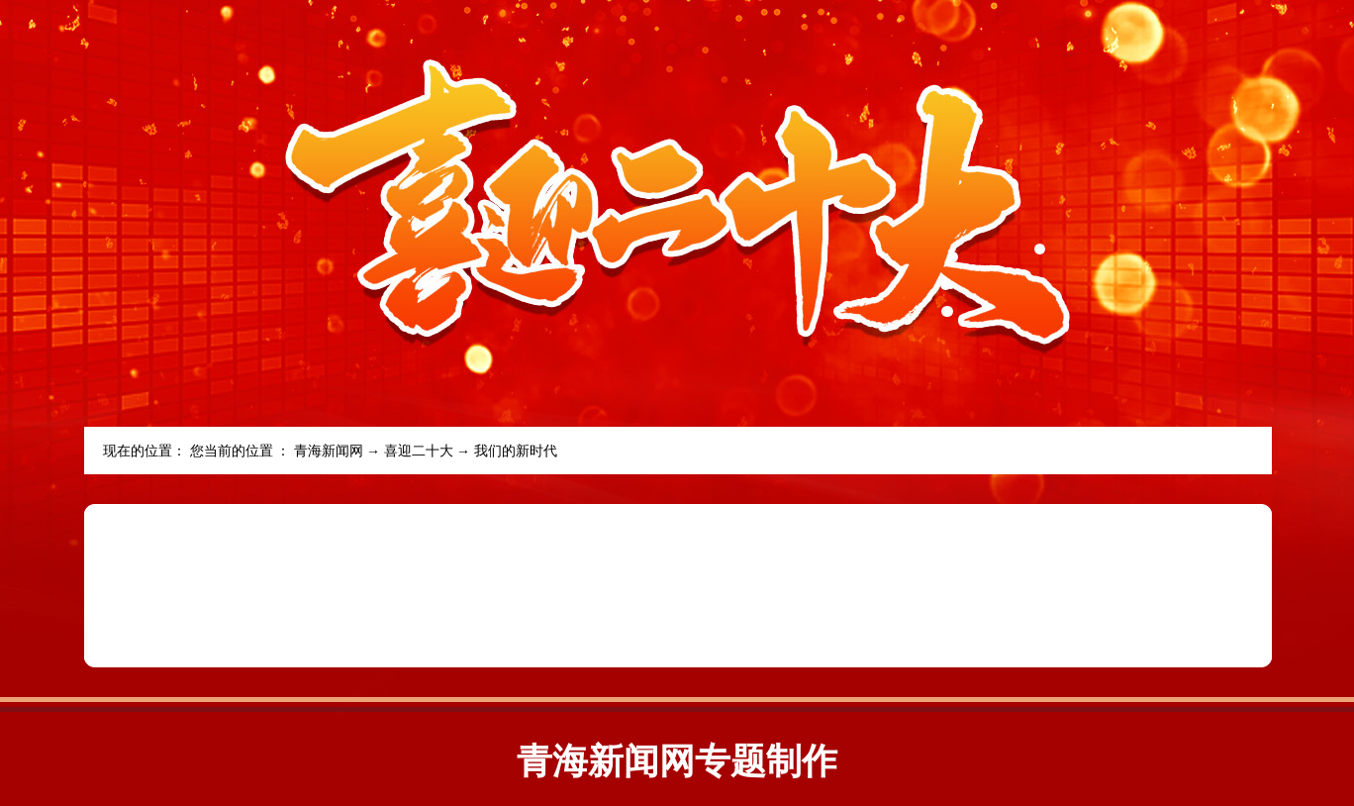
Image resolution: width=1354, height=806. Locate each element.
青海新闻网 (328, 451)
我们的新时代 (515, 451)
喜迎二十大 (418, 451)
